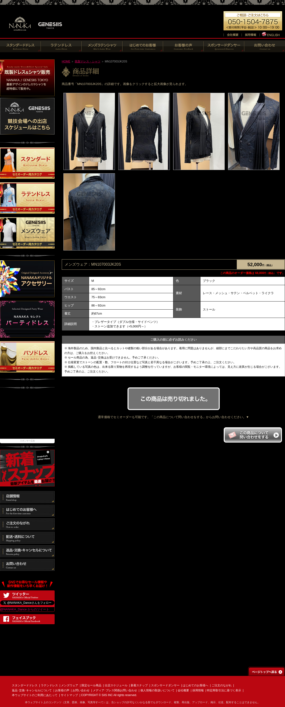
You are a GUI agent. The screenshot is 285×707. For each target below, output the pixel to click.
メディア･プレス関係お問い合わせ (115, 690)
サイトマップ (69, 695)
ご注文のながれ (222, 685)
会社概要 (183, 690)
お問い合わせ (81, 690)
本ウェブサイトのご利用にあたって (34, 695)
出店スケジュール (116, 685)
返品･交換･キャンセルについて (32, 690)
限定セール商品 (91, 685)
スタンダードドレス (25, 685)
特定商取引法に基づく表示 (224, 690)
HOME (66, 61)
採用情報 (198, 690)
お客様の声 (62, 690)
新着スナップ (139, 685)
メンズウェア (69, 685)
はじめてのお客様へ (195, 685)
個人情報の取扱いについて (157, 690)
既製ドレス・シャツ (87, 61)
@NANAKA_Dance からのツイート (24, 609)
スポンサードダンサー (165, 685)
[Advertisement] (27, 416)
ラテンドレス (49, 685)
